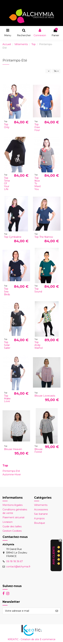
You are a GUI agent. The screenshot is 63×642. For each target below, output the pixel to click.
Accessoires (41, 509)
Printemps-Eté (11, 470)
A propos (39, 518)
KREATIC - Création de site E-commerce (31, 639)
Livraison (8, 521)
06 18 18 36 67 (14, 561)
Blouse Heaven (13, 449)
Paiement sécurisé (14, 517)
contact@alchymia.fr (18, 566)
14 (56, 71)
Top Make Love (7, 398)
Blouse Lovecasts (44, 395)
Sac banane (41, 513)
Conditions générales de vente (15, 511)
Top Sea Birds (7, 291)
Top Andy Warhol (38, 345)
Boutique (39, 522)
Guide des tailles (12, 526)
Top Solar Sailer (7, 345)
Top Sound (38, 290)
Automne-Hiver (12, 474)
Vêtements (40, 505)
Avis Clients (53, 555)
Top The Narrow (43, 236)
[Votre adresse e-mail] (28, 611)
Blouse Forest (38, 451)
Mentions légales (13, 505)
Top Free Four (37, 127)
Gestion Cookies (12, 530)
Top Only (6, 126)
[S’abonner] (56, 611)
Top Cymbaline (12, 236)
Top (5, 465)
